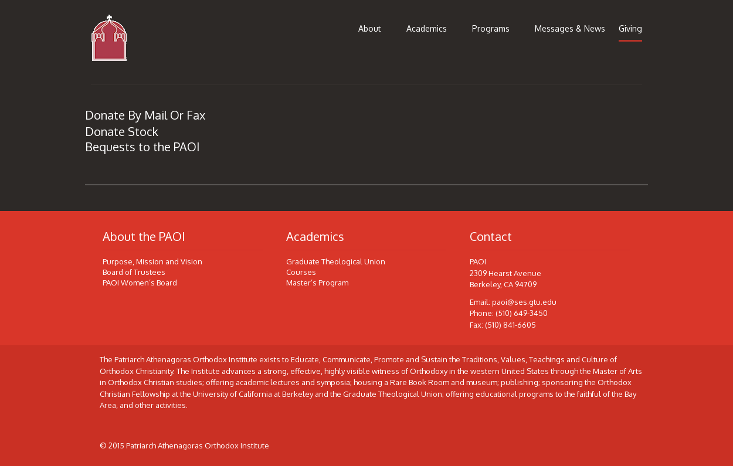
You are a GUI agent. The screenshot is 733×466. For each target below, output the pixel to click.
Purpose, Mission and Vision (152, 261)
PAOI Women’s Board (140, 282)
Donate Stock (121, 131)
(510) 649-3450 (522, 313)
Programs (491, 28)
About (369, 28)
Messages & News (570, 28)
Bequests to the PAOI (142, 146)
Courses (301, 272)
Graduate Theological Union (335, 261)
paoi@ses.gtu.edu (524, 302)
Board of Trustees (134, 272)
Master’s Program (317, 282)
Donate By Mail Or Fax (145, 115)
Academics (426, 28)
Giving (630, 28)
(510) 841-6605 (510, 324)
